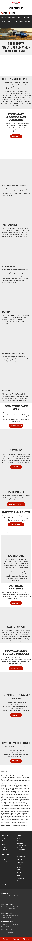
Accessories (20, 843)
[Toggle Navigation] (29, 13)
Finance (4, 859)
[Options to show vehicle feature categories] (16, 532)
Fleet (3, 856)
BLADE (16, 26)
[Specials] (26, 939)
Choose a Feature (16, 531)
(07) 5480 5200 (8, 898)
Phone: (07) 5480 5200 (10, 908)
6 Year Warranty (21, 849)
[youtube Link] (5, 884)
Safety (29, 18)
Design (19, 18)
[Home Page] (16, 3)
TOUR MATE (27, 22)
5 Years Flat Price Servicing (21, 846)
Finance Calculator (6, 861)
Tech (24, 18)
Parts (18, 840)
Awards (19, 872)
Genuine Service (21, 856)
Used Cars (4, 852)
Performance (11, 18)
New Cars (4, 847)
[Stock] (5, 939)
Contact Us (20, 862)
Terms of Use (20, 881)
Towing (3, 22)
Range (9, 22)
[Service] (16, 939)
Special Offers (5, 854)
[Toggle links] (7, 933)
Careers (19, 867)
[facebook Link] (3, 884)
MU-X (3, 840)
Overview (3, 18)
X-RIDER (21, 22)
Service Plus (20, 838)
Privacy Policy (20, 878)
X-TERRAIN (15, 22)
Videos (18, 869)
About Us (19, 864)
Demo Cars (4, 849)
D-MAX (3, 838)
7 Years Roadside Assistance (21, 852)
